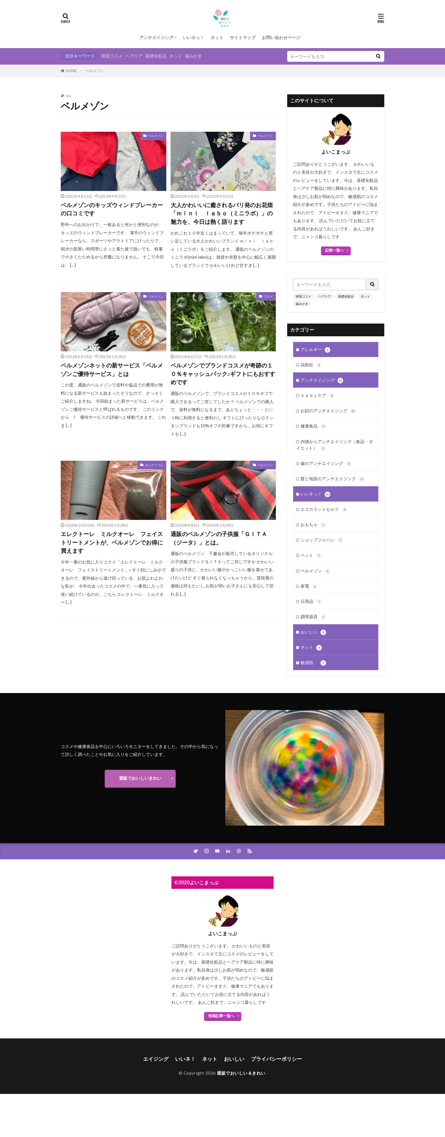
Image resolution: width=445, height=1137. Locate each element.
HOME (71, 71)
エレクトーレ (154, 465)
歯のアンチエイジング (326, 463)
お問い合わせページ (281, 37)
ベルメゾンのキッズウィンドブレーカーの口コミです (112, 209)
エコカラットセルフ (324, 509)
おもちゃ (313, 525)
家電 (309, 586)
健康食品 (313, 426)
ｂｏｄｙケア (318, 395)
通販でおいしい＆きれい (241, 1073)
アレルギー (315, 349)
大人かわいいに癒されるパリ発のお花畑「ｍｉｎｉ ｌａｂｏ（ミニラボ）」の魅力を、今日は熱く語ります (222, 213)
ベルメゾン (94, 70)
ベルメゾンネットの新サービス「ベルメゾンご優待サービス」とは (112, 369)
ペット (311, 555)
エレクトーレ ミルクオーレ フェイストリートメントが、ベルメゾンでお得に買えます (112, 542)
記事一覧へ (334, 250)
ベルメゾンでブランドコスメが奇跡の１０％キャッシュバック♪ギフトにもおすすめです (223, 373)
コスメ (268, 296)
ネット (217, 37)
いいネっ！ (193, 37)
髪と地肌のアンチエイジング (332, 479)
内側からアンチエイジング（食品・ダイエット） (334, 445)
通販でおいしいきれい (140, 778)
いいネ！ (185, 1059)
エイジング (156, 1059)
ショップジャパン (322, 540)
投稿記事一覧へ (221, 1015)
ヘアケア (133, 55)
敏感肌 (313, 663)
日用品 (311, 601)
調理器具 (313, 617)
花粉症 (311, 365)
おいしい (313, 632)
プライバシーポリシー (276, 1059)
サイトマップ (242, 37)
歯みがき (193, 55)
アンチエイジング (156, 37)
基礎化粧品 (156, 55)
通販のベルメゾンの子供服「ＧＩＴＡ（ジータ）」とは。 (219, 538)
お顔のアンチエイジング (328, 411)
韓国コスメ (112, 55)
